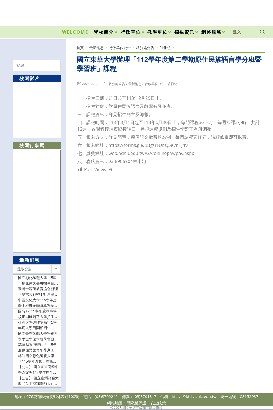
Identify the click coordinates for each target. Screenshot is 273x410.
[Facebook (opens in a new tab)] (230, 11)
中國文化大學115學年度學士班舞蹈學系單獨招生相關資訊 (38, 302)
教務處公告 (117, 83)
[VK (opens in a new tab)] (255, 11)
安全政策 (158, 403)
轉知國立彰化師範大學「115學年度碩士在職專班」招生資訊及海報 (37, 358)
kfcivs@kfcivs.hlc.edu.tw (194, 396)
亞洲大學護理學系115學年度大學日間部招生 (37, 325)
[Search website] (262, 32)
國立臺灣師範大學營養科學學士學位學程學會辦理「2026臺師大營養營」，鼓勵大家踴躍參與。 (38, 336)
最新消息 (135, 83)
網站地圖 (115, 403)
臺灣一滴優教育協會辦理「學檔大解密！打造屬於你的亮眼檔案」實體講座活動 (38, 291)
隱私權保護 (136, 403)
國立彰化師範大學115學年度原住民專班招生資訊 (38, 280)
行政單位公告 (155, 83)
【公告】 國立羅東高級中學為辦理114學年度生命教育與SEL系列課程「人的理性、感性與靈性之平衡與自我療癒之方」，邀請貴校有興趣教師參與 (38, 369)
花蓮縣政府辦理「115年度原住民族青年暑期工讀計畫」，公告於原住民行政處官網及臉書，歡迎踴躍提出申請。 (38, 347)
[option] (37, 110)
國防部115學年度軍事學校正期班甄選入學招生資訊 (38, 314)
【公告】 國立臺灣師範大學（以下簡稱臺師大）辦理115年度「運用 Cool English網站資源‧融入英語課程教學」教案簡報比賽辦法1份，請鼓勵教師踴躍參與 (38, 380)
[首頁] (80, 47)
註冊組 (173, 83)
